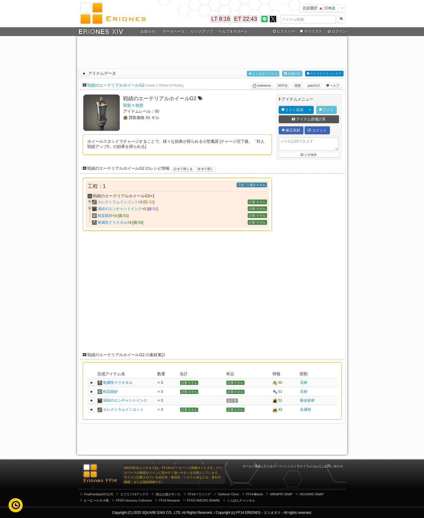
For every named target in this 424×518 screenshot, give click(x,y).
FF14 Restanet (169, 500)
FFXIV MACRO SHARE (203, 500)
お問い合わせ (333, 466)
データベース (173, 31)
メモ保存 (309, 154)
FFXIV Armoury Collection (134, 500)
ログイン (336, 31)
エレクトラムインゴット (118, 202)
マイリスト (310, 31)
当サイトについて (309, 466)
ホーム (247, 466)
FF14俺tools (254, 494)
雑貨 (298, 85)
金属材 (305, 409)
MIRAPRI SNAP (281, 494)
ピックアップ (202, 31)
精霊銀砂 (105, 215)
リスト (326, 110)
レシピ (289, 466)
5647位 (283, 85)
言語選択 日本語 (319, 8)
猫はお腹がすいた (168, 494)
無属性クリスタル (112, 222)
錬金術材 (307, 400)
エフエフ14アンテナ (134, 494)
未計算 (232, 400)
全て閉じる (183, 169)
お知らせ (147, 31)
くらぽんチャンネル (241, 500)
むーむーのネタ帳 (96, 500)
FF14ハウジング (199, 494)
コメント (317, 130)
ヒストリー (283, 31)
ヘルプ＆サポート (233, 31)
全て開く (206, 169)
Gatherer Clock (228, 494)
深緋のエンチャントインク (120, 209)
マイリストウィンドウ (324, 74)
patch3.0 (314, 85)
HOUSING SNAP (311, 494)
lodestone (262, 86)
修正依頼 (291, 130)
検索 (258, 466)
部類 (127, 105)
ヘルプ (332, 85)
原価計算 (292, 74)
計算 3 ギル (189, 382)
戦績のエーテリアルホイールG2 (115, 85)
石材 (303, 382)
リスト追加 (293, 110)
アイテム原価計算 (309, 119)
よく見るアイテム (263, 74)
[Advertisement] (212, 51)
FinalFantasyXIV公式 (98, 494)
